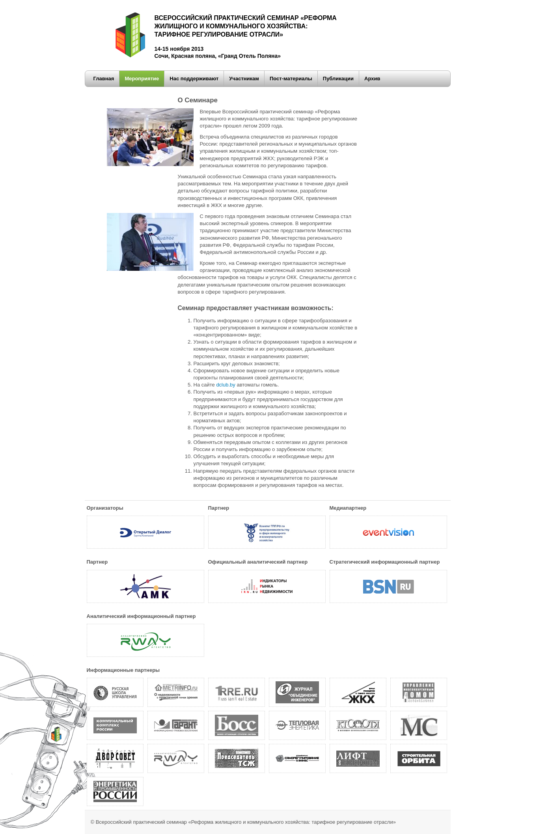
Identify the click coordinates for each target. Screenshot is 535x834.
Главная (103, 78)
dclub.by (225, 385)
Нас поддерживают (194, 78)
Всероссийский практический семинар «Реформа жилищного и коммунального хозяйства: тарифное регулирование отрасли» (246, 822)
